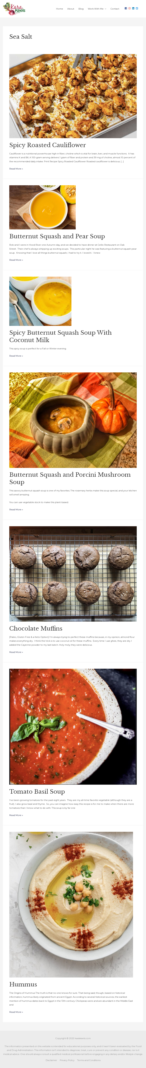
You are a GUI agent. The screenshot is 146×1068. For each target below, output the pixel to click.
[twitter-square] (137, 8)
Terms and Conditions (89, 1060)
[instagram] (129, 8)
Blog (81, 8)
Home (59, 8)
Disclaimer (51, 1060)
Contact (114, 8)
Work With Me (96, 8)
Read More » (16, 168)
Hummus (23, 984)
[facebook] (126, 8)
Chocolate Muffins (35, 628)
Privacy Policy (67, 1060)
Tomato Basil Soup (37, 791)
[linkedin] (133, 8)
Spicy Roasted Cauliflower (47, 145)
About (70, 8)
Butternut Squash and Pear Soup (57, 236)
